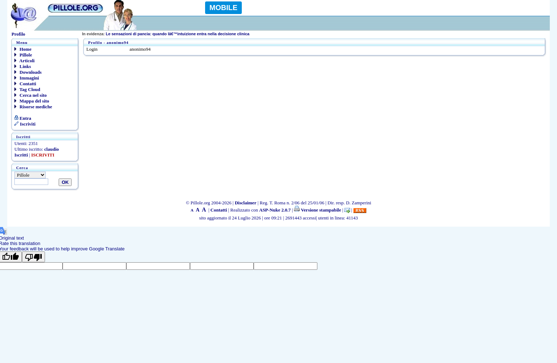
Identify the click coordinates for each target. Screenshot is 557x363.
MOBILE (223, 8)
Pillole (23, 55)
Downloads (28, 72)
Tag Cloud (27, 89)
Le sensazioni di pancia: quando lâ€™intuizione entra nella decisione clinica (165, 34)
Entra (22, 118)
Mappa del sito (31, 101)
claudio (51, 149)
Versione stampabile (317, 210)
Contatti (25, 83)
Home (22, 49)
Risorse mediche (33, 106)
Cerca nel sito (30, 95)
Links (22, 66)
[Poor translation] (33, 256)
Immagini (26, 78)
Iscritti (21, 155)
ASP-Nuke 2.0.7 (275, 210)
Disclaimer (245, 202)
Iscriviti (25, 124)
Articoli (24, 60)
